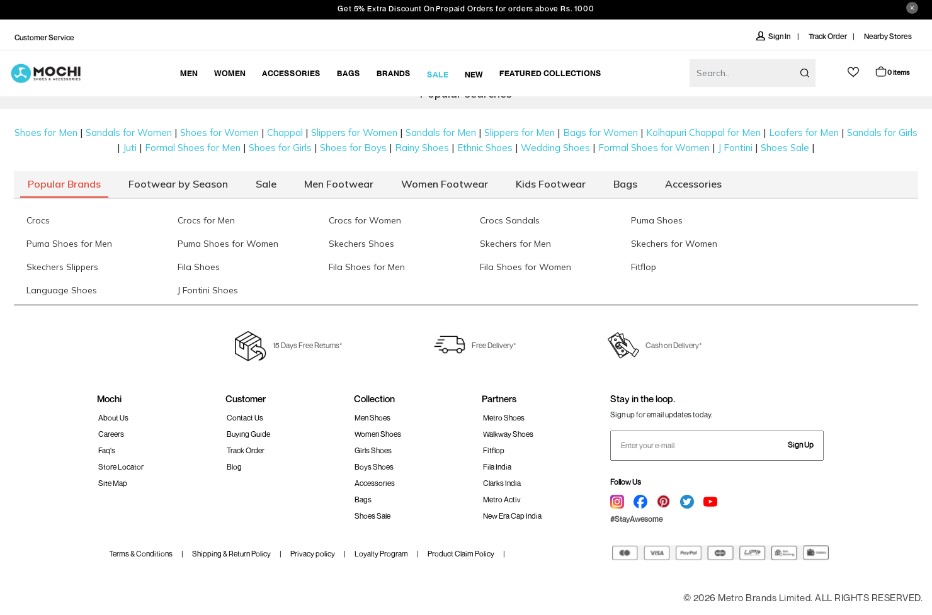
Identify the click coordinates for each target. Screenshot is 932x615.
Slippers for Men (519, 132)
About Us (113, 417)
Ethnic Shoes (485, 148)
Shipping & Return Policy (231, 553)
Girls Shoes (373, 450)
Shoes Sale (785, 148)
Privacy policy (312, 553)
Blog (234, 466)
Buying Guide (248, 434)
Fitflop (493, 450)
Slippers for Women (354, 132)
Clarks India (502, 483)
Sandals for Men (441, 132)
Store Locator (121, 466)
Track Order (828, 36)
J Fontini (735, 148)
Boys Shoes (374, 466)
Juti (130, 148)
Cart (892, 71)
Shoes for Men (45, 132)
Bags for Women (600, 132)
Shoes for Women (219, 132)
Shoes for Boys (353, 148)
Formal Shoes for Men (193, 148)
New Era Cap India (512, 516)
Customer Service (44, 37)
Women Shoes (378, 434)
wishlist (853, 72)
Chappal (285, 132)
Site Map (112, 483)
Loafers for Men (804, 132)
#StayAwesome (636, 519)
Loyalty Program (381, 553)
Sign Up (801, 444)
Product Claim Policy (461, 553)
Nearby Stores (888, 36)
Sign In (774, 36)
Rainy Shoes (422, 148)
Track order (245, 450)
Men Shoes (372, 417)
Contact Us (245, 417)
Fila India (497, 466)
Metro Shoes (504, 417)
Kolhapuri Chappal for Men (703, 132)
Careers (111, 434)
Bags (363, 499)
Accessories (375, 483)
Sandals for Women (129, 132)
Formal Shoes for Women (654, 148)
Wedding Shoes (555, 148)
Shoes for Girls (280, 148)
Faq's (106, 450)
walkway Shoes (508, 434)
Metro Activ (502, 499)
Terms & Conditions (141, 553)
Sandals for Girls (882, 132)
